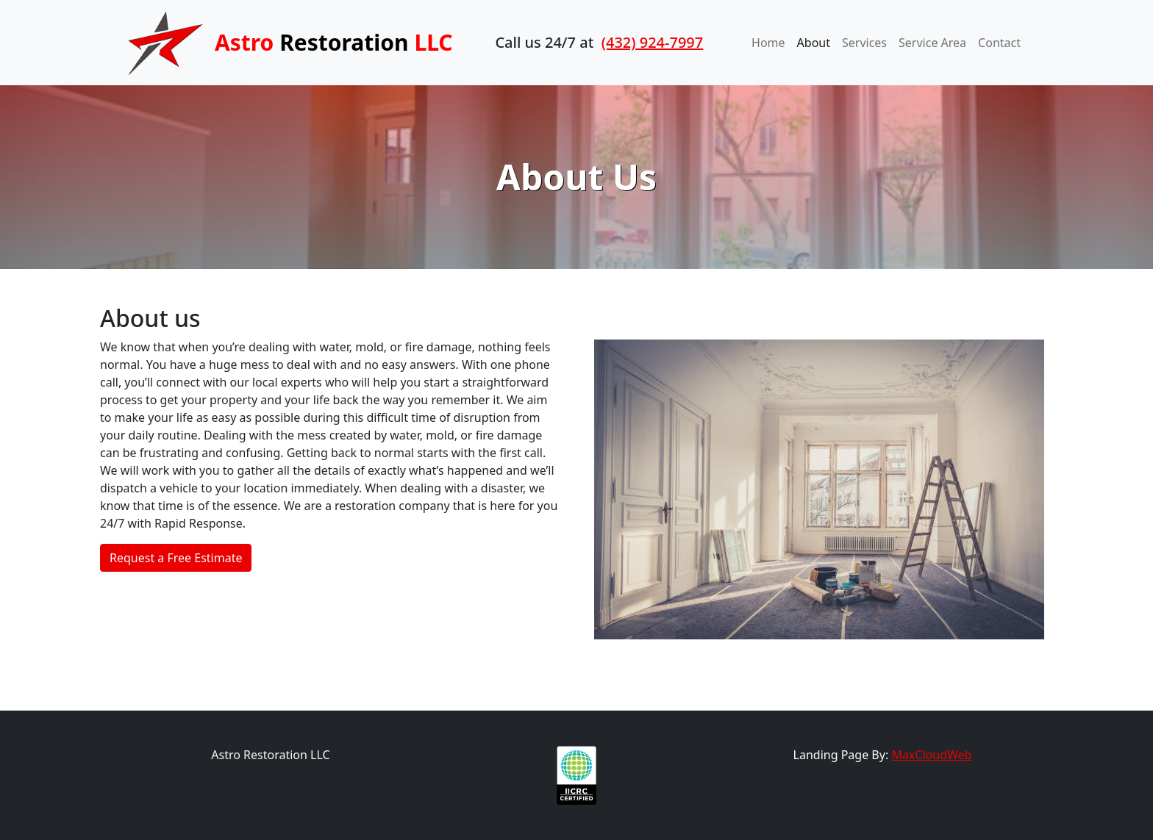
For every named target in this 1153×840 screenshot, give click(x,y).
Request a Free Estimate (176, 558)
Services (864, 43)
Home (768, 43)
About (813, 43)
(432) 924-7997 (653, 42)
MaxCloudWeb (931, 755)
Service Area (932, 43)
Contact (999, 43)
